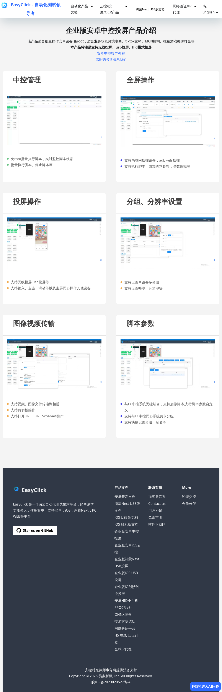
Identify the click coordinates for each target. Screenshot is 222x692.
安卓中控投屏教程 (111, 53)
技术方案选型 (124, 621)
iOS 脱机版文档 (126, 524)
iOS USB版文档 (126, 517)
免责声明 (155, 517)
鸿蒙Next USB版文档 (150, 9)
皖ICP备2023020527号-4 (110, 682)
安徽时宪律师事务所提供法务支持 (111, 670)
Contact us (157, 503)
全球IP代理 (123, 649)
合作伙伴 (189, 503)
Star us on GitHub (34, 530)
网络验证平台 (124, 628)
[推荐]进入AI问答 (205, 686)
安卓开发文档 (124, 496)
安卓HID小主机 (126, 600)
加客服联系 (157, 496)
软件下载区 (157, 524)
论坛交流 (189, 496)
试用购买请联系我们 (111, 59)
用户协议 (155, 510)
